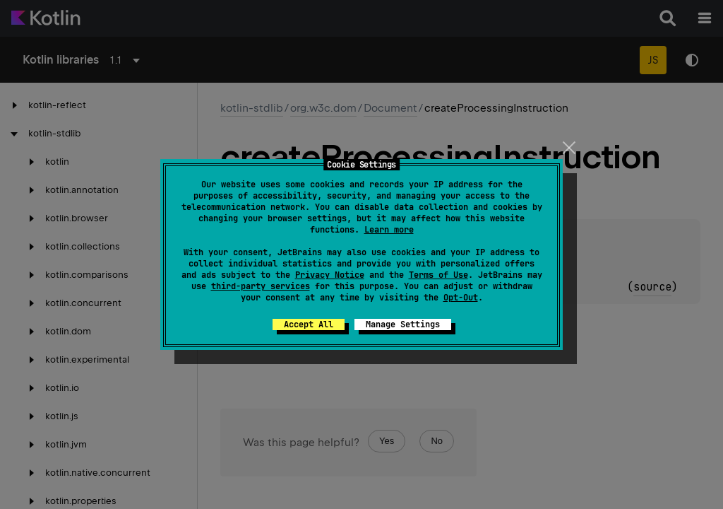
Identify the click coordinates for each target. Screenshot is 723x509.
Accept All (308, 324)
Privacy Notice (329, 275)
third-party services (260, 286)
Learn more (389, 229)
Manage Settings (403, 324)
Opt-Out (460, 297)
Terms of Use (438, 275)
